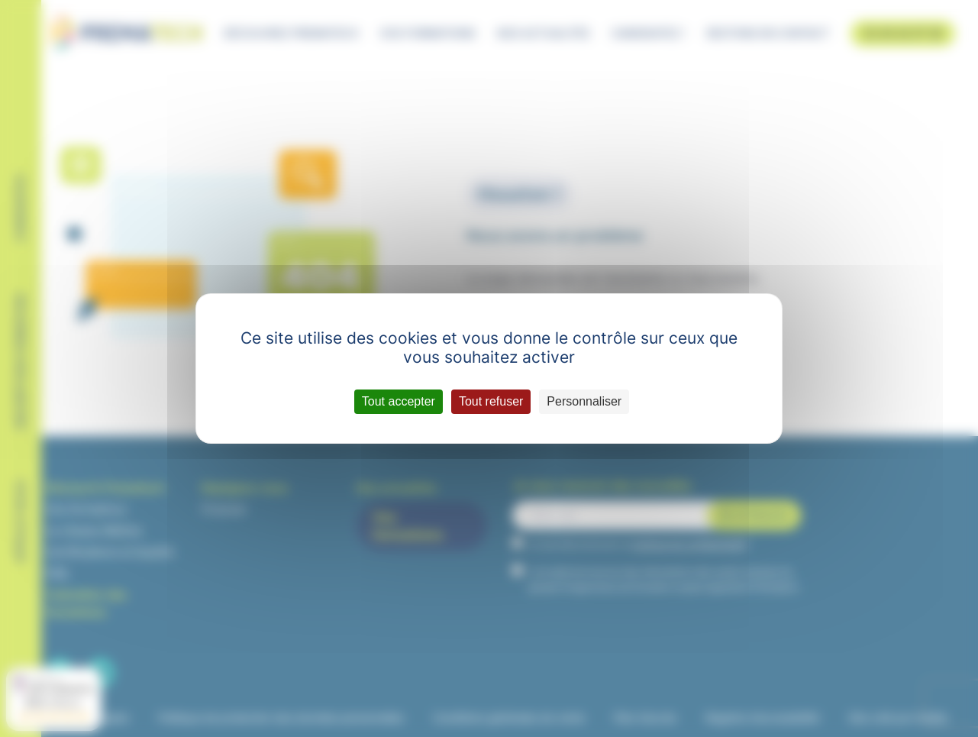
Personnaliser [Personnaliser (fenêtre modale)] (584, 401)
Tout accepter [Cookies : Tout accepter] (398, 401)
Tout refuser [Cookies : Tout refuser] (491, 401)
